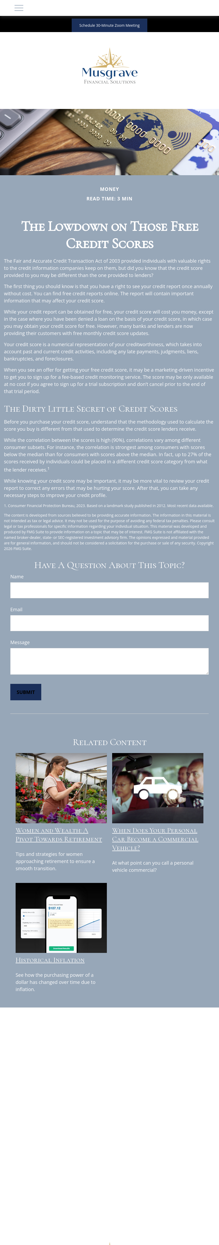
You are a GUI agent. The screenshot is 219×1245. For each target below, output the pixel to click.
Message (20, 642)
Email (16, 609)
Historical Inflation (50, 960)
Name (17, 576)
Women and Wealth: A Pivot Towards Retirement (59, 834)
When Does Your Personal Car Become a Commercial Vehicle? (155, 839)
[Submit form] (25, 692)
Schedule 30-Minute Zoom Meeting (109, 25)
